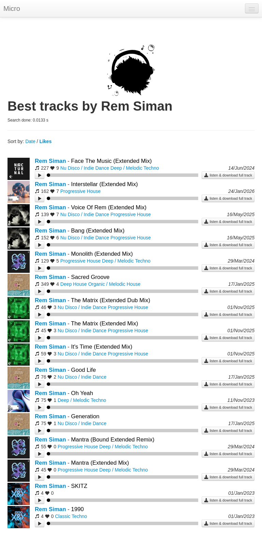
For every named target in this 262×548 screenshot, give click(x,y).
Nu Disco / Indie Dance (84, 168)
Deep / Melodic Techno (135, 168)
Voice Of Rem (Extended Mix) (108, 207)
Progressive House (80, 191)
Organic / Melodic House (114, 284)
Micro (11, 8)
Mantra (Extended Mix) (100, 463)
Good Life (83, 370)
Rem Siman (50, 161)
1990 (77, 509)
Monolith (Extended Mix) (102, 254)
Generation (85, 416)
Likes (45, 141)
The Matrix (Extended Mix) (104, 323)
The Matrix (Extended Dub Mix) (110, 300)
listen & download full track (228, 175)
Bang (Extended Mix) (98, 230)
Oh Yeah (82, 393)
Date (30, 141)
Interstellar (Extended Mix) (104, 184)
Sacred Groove (90, 277)
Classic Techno (71, 516)
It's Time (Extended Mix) (101, 346)
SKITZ (79, 486)
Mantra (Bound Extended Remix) (112, 439)
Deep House (73, 284)
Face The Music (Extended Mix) (111, 161)
